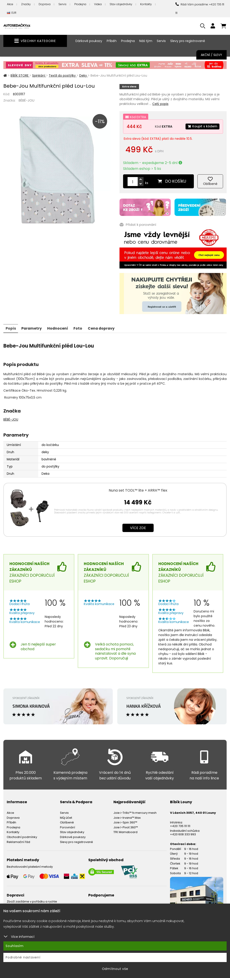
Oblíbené (67, 822)
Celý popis (160, 104)
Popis (11, 327)
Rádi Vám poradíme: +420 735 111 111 (199, 8)
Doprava (45, 4)
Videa (98, 4)
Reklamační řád (18, 841)
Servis (62, 4)
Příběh (112, 41)
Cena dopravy (103, 327)
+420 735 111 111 (180, 825)
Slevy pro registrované (187, 41)
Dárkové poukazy (88, 41)
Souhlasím (15, 946)
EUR (11, 13)
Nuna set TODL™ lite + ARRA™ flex (138, 489)
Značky (26, 4)
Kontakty (146, 4)
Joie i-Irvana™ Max (127, 817)
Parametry (32, 327)
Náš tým (145, 41)
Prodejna (80, 4)
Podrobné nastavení (23, 957)
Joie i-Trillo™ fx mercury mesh (135, 812)
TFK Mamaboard (125, 831)
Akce (10, 4)
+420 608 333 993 (183, 834)
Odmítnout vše (115, 969)
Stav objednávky (121, 4)
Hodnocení (58, 327)
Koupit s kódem (202, 126)
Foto (79, 327)
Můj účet (66, 817)
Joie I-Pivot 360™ (125, 827)
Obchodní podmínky (22, 836)
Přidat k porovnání (137, 224)
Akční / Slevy (211, 55)
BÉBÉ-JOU (26, 100)
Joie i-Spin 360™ (125, 822)
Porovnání (67, 827)
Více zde (138, 527)
